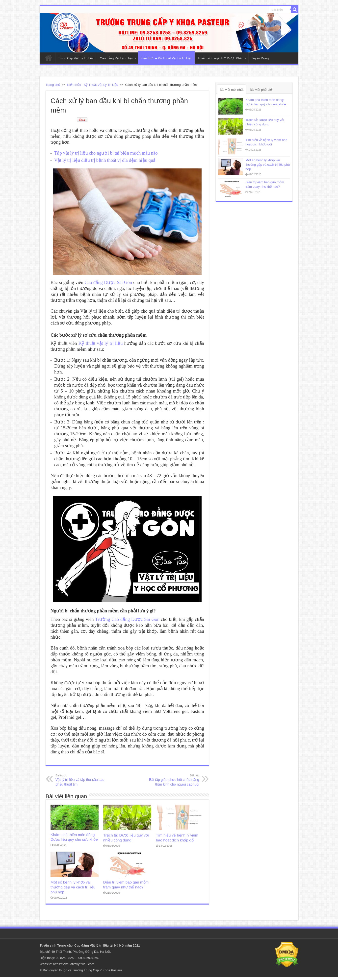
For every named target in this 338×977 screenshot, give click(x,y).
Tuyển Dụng (260, 58)
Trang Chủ (48, 57)
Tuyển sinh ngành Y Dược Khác (220, 58)
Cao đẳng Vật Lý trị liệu (116, 58)
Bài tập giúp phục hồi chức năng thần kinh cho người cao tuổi (173, 779)
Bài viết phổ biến (261, 90)
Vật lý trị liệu (99, 945)
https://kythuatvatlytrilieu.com (73, 964)
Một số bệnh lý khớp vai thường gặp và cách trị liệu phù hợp (73, 887)
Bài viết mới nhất (231, 90)
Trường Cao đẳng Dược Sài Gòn (127, 619)
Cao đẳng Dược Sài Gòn (108, 282)
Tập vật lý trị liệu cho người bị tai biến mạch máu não (106, 153)
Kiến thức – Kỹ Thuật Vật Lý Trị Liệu (166, 58)
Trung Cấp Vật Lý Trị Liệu (76, 58)
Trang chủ (53, 85)
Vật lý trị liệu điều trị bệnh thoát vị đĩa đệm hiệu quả (105, 160)
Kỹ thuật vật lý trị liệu (100, 343)
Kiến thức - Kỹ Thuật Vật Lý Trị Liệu (92, 85)
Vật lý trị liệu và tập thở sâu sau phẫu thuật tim (80, 779)
